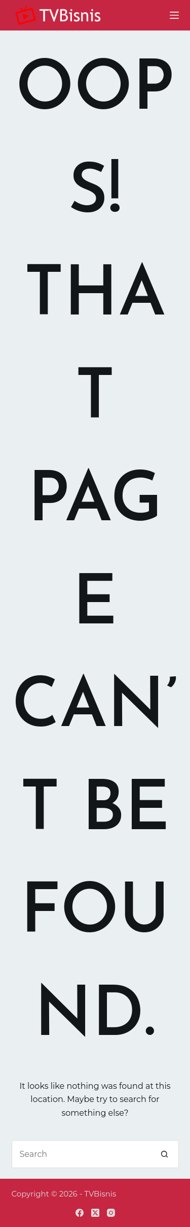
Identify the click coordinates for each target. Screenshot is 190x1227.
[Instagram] (111, 1213)
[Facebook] (79, 1213)
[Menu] (174, 15)
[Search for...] (81, 1154)
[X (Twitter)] (95, 1213)
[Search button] (165, 1154)
